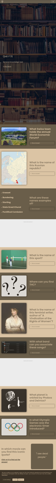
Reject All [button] (21, 479)
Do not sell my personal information (11, 477)
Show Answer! (36, 143)
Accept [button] (15, 479)
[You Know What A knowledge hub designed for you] (2, 1)
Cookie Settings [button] (6, 479)
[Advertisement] (28, 234)
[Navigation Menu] (53, 1)
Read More (4, 475)
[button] (42, 143)
